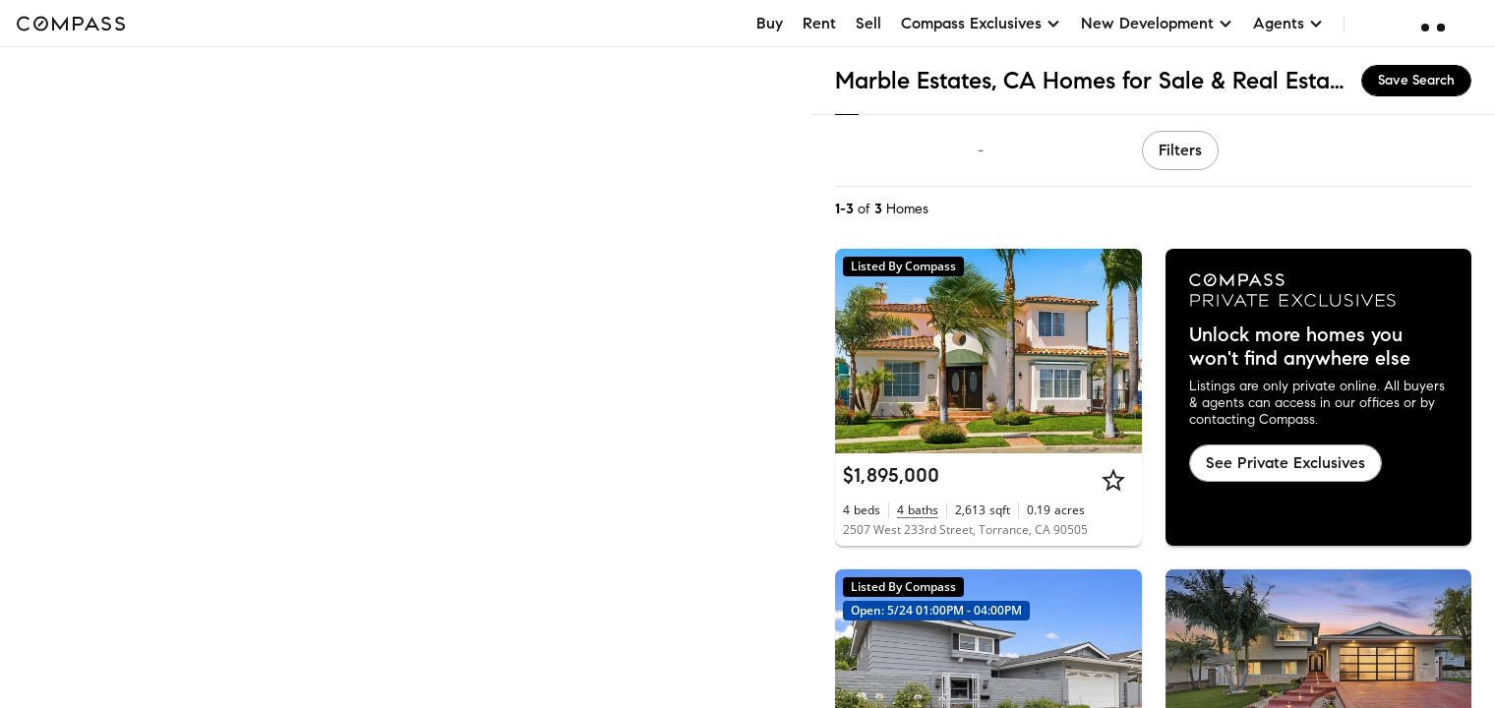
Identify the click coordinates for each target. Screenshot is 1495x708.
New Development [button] (1157, 23)
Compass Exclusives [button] (981, 23)
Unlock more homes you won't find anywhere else (1299, 347)
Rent (819, 23)
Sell (868, 23)
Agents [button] (1288, 23)
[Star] (1113, 480)
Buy (769, 23)
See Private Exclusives (1285, 462)
